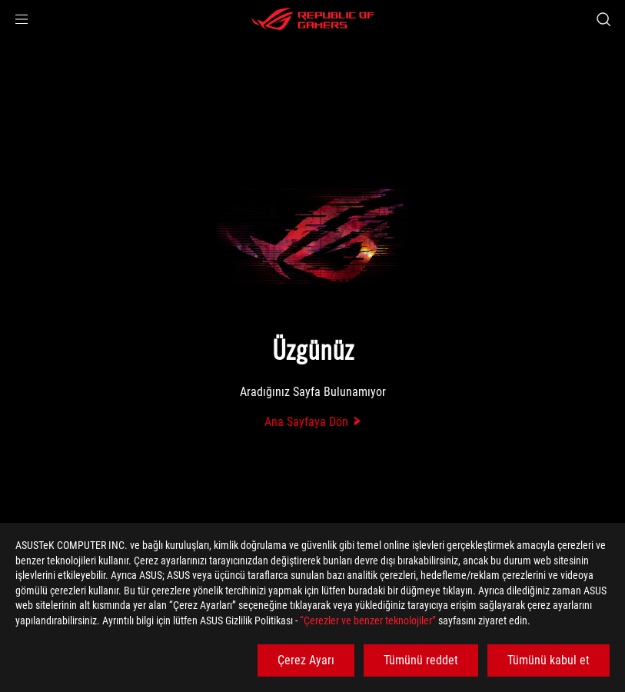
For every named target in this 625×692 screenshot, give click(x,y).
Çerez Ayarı (306, 660)
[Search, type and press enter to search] (603, 19)
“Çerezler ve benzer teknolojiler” (368, 620)
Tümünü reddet (421, 660)
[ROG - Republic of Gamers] (312, 19)
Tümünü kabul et (548, 660)
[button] (21, 19)
